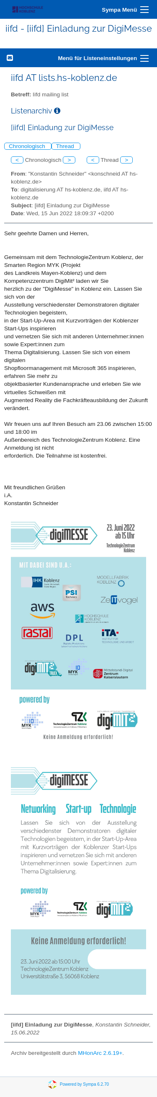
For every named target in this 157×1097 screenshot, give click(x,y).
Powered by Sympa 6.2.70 (84, 1084)
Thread (66, 146)
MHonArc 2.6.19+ (100, 1053)
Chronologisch (28, 146)
